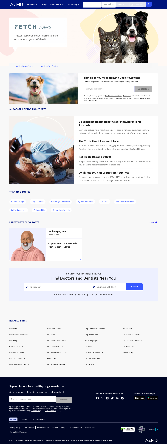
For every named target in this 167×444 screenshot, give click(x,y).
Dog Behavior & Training (57, 352)
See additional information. (103, 440)
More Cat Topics (129, 352)
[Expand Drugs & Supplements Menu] (52, 4)
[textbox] (56, 286)
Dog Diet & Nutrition (55, 346)
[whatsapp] (122, 398)
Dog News (51, 334)
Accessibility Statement (18, 431)
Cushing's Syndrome (60, 201)
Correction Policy (75, 427)
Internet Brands (32, 440)
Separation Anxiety (61, 210)
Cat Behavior (90, 364)
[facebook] (97, 398)
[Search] (156, 4)
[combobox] (57, 287)
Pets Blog (13, 340)
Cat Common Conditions (132, 340)
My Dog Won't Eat (85, 201)
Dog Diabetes (38, 201)
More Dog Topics (91, 340)
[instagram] (107, 398)
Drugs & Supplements (52, 4)
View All (153, 222)
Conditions (31, 4)
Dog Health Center (16, 352)
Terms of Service (88, 100)
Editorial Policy (43, 427)
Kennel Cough (17, 201)
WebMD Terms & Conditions (113, 96)
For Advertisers (38, 418)
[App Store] (139, 398)
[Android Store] (152, 398)
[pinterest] (117, 398)
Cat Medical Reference (94, 352)
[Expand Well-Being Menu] (72, 4)
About (24, 418)
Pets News (13, 328)
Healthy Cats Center (49, 66)
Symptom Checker (91, 4)
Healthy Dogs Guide (17, 358)
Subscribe (143, 88)
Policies (13, 418)
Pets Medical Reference (18, 334)
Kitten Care (127, 328)
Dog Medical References (56, 340)
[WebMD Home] (16, 4)
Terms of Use (89, 427)
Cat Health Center (16, 346)
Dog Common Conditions (95, 328)
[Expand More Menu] (122, 4)
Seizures (104, 201)
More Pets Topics (54, 328)
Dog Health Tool (91, 334)
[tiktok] (112, 398)
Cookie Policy (29, 427)
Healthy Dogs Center (24, 66)
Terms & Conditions (47, 406)
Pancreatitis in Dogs (125, 201)
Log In (149, 4)
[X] (102, 398)
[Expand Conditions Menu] (32, 4)
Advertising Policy (58, 427)
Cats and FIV (39, 210)
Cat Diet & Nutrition (92, 358)
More (122, 4)
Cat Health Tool (129, 346)
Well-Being (72, 4)
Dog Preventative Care (56, 364)
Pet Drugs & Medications (19, 364)
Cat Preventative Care (131, 334)
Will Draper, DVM (57, 231)
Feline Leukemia (18, 210)
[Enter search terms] (32, 399)
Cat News (88, 346)
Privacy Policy (127, 96)
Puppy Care (51, 358)
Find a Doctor (109, 4)
